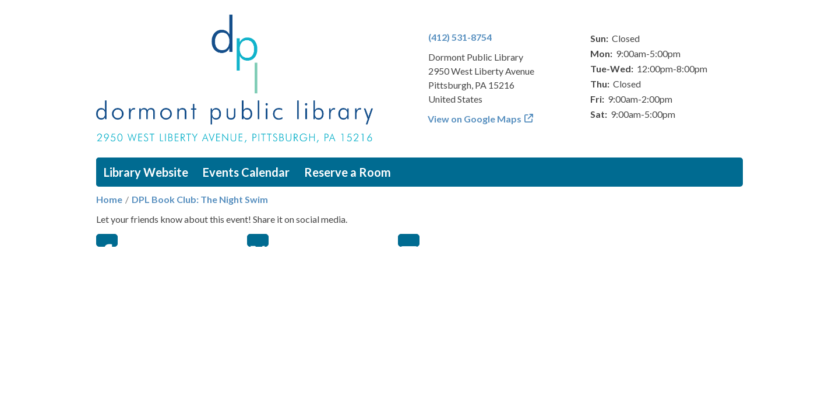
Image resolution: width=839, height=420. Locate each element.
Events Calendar (246, 172)
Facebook (107, 240)
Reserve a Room (347, 172)
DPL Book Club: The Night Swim (200, 199)
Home (109, 199)
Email (409, 240)
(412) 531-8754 (460, 37)
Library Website (146, 172)
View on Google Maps (474, 118)
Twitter (258, 240)
